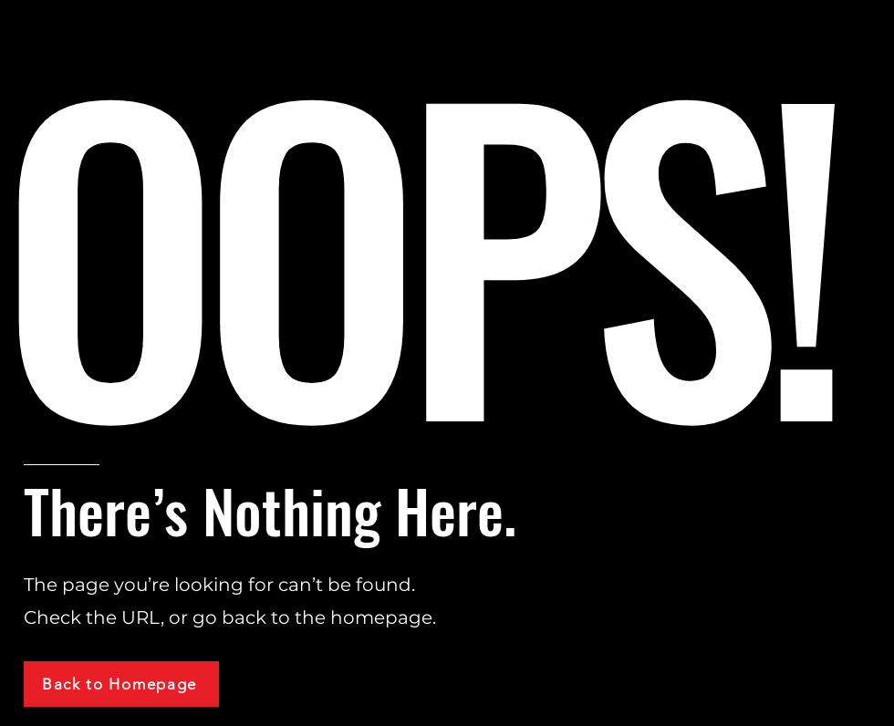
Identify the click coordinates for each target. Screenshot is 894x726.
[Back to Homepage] (121, 684)
